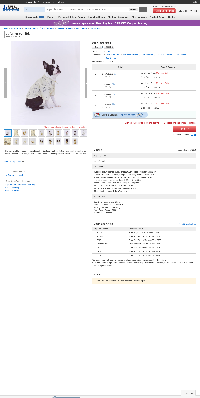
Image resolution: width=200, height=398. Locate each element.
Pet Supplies (48, 28)
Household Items (96, 17)
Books (171, 17)
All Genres (16, 28)
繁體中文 (109, 47)
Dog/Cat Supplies (65, 28)
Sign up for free (165, 10)
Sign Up (184, 128)
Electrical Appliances (118, 17)
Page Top (189, 393)
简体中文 (98, 47)
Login (193, 135)
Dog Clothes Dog (11, 187)
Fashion (51, 17)
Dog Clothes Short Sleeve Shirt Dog (19, 185)
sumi (21, 175)
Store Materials (139, 17)
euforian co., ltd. (113, 55)
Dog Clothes (95, 28)
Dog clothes (13, 175)
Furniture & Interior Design (71, 17)
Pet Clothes (81, 28)
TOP (6, 28)
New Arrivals (34, 17)
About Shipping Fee (187, 224)
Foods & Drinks (157, 17)
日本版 (194, 2)
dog (5, 175)
